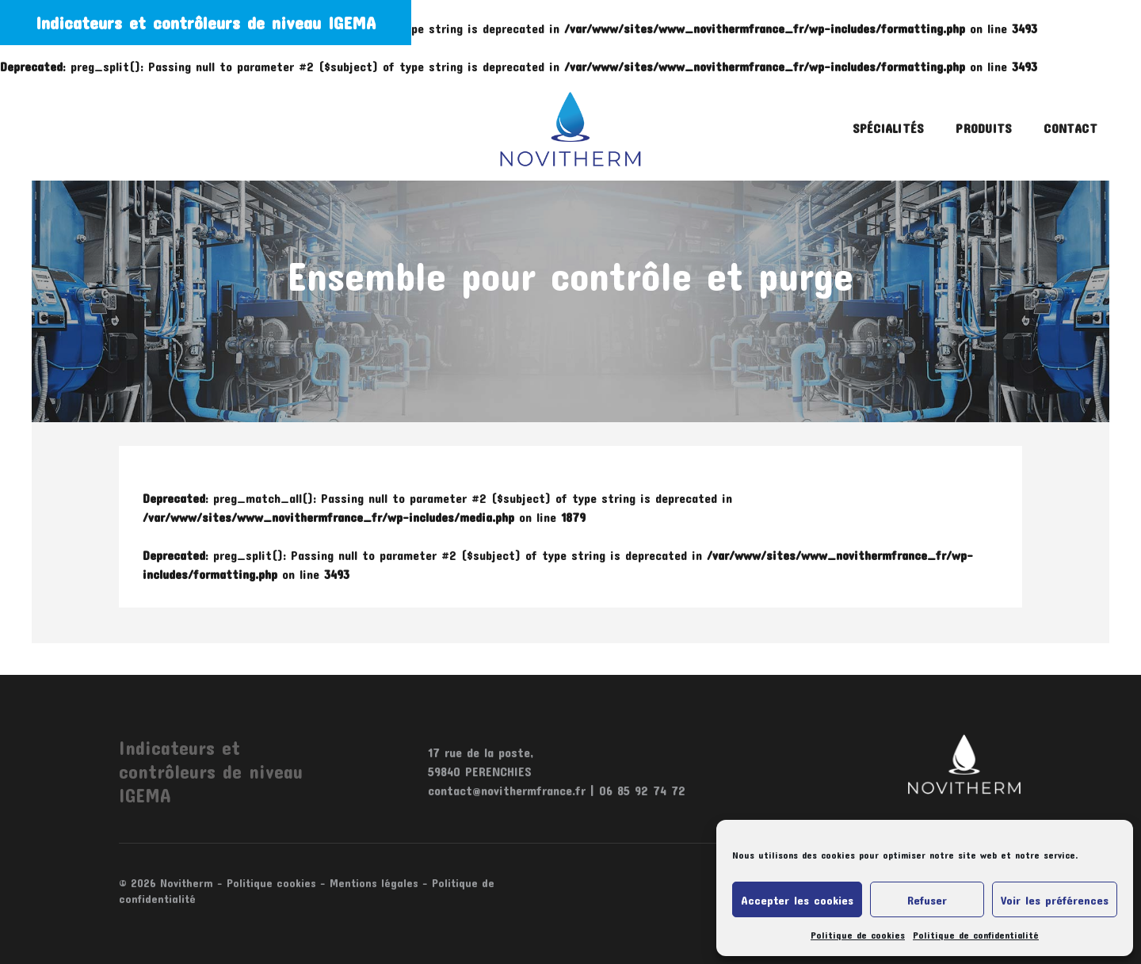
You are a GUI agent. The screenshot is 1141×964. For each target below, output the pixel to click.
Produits (984, 127)
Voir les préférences (1055, 900)
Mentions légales (374, 883)
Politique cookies (271, 883)
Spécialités (889, 127)
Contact (1070, 127)
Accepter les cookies (797, 900)
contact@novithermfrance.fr (507, 790)
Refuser (927, 900)
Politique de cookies (858, 934)
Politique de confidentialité (976, 934)
